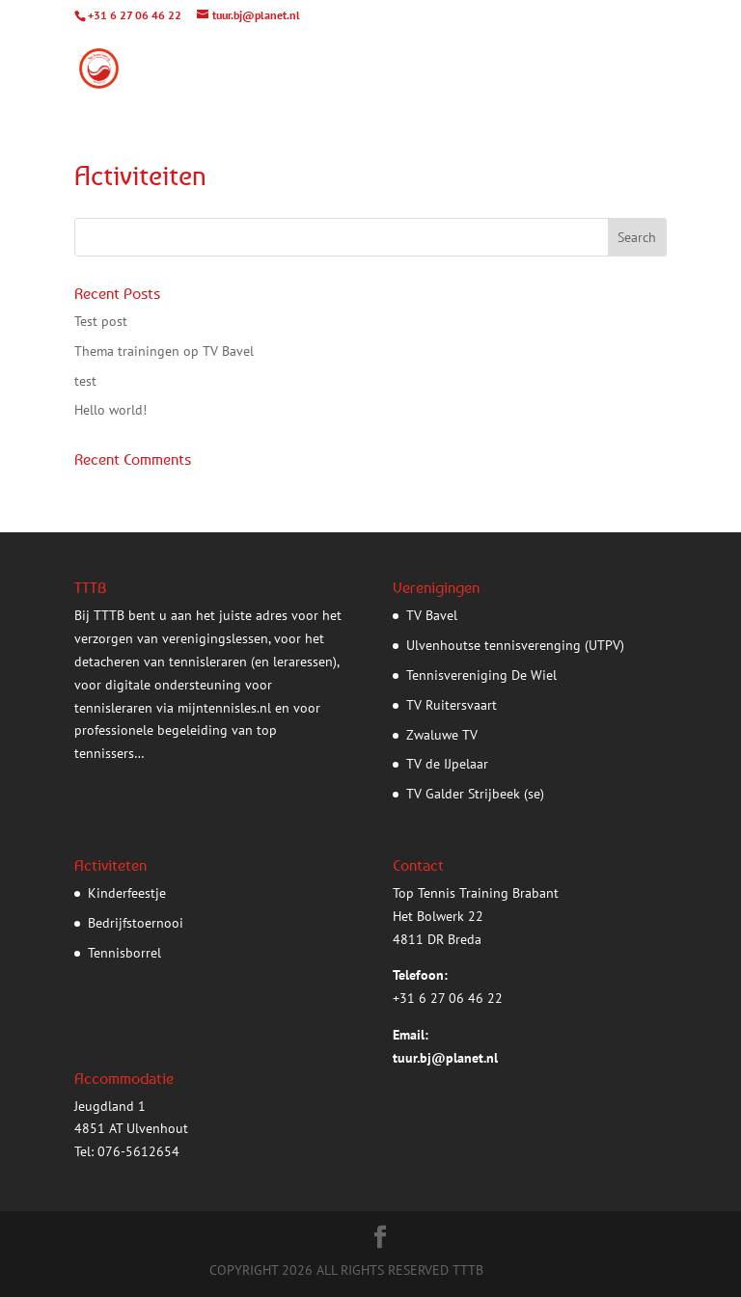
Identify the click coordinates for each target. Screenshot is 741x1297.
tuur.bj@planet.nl (445, 1058)
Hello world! (110, 410)
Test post (100, 321)
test (85, 381)
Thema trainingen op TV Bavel (164, 351)
